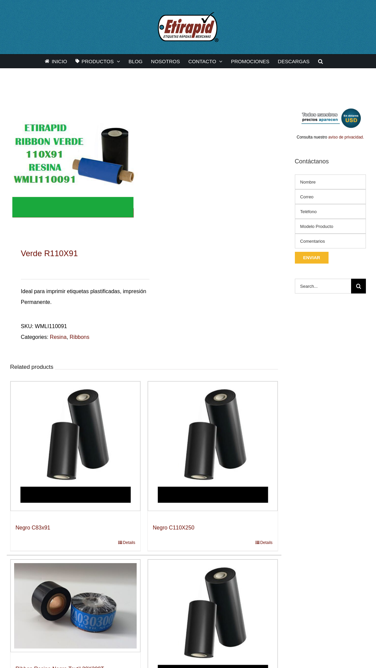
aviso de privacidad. (346, 137)
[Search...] (323, 286)
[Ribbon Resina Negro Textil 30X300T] (75, 605)
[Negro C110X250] (213, 446)
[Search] (358, 286)
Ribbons (80, 337)
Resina (58, 337)
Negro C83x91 (32, 528)
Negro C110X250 (174, 528)
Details (129, 542)
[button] (320, 61)
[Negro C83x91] (75, 446)
